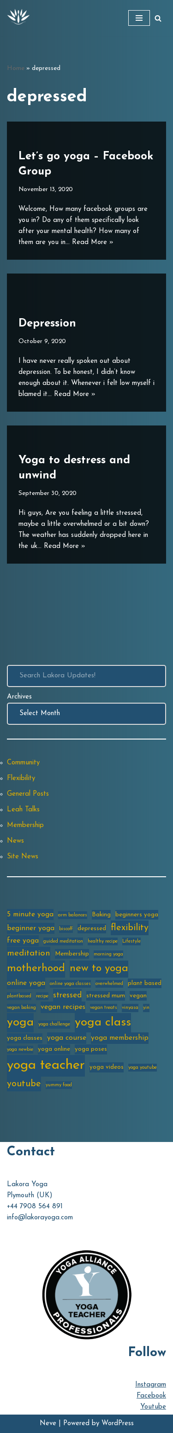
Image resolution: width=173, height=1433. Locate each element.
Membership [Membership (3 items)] (72, 954)
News (15, 841)
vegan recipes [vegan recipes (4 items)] (63, 1007)
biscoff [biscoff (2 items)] (66, 929)
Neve (48, 1423)
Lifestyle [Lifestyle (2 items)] (131, 941)
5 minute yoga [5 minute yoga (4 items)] (30, 914)
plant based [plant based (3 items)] (144, 983)
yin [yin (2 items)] (146, 1007)
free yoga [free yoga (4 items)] (23, 940)
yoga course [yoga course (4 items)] (66, 1038)
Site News (22, 856)
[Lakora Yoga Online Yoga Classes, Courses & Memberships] (18, 17)
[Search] (158, 18)
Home (15, 68)
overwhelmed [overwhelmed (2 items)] (109, 983)
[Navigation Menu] (139, 18)
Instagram (150, 1384)
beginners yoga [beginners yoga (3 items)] (136, 915)
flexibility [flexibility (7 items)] (130, 927)
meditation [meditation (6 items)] (28, 953)
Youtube (153, 1407)
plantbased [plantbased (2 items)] (19, 996)
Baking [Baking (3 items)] (101, 915)
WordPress (117, 1423)
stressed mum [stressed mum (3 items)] (105, 996)
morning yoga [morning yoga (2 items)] (108, 954)
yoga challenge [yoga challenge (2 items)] (54, 1024)
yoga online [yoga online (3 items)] (54, 1049)
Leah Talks (23, 809)
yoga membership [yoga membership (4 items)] (120, 1038)
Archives (19, 696)
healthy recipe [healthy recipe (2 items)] (103, 941)
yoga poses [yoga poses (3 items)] (91, 1049)
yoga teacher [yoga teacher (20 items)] (46, 1065)
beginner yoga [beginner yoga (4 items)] (30, 928)
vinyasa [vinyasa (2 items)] (130, 1007)
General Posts (28, 794)
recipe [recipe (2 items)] (42, 996)
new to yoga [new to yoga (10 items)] (99, 968)
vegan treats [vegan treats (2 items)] (103, 1007)
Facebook (151, 1395)
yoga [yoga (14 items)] (20, 1022)
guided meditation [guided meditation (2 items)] (63, 941)
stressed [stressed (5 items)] (67, 995)
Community (23, 762)
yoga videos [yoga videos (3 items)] (106, 1067)
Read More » (92, 242)
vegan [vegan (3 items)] (138, 996)
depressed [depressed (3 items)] (92, 929)
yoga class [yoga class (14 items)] (103, 1022)
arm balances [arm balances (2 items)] (72, 915)
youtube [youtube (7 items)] (24, 1084)
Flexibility (21, 778)
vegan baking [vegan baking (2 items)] (21, 1007)
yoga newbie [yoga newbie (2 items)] (20, 1049)
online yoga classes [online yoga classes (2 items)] (70, 983)
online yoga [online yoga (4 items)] (26, 983)
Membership (25, 825)
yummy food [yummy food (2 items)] (59, 1085)
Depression (47, 323)
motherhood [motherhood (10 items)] (36, 968)
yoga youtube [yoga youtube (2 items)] (142, 1067)
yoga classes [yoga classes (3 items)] (24, 1038)
